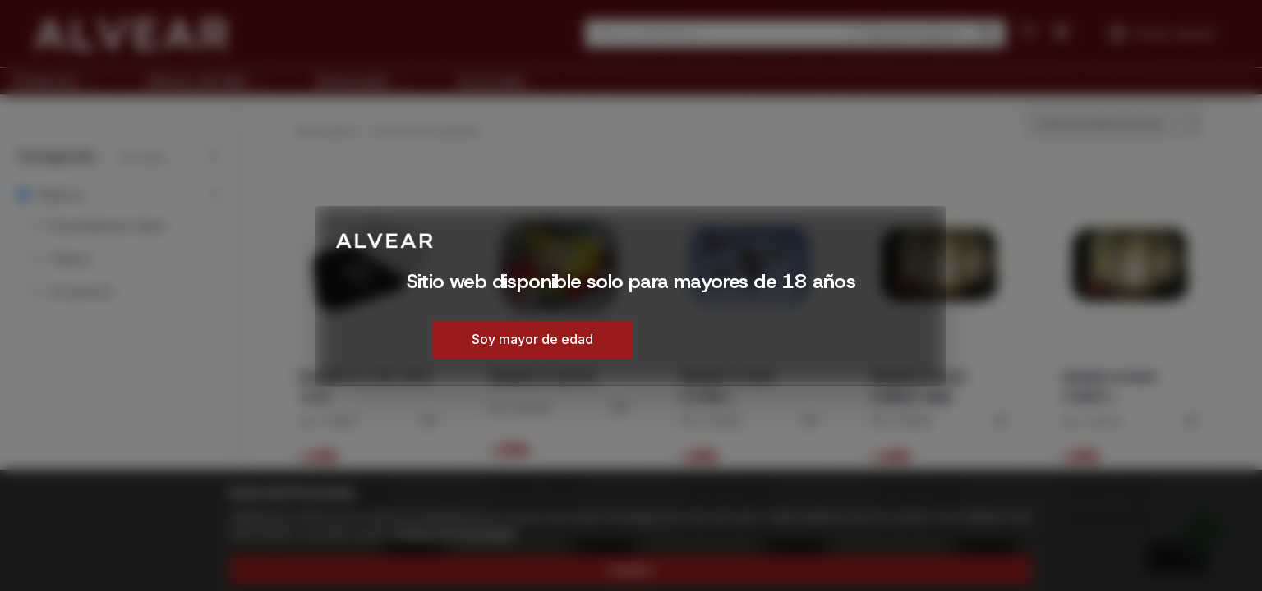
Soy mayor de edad (532, 339)
